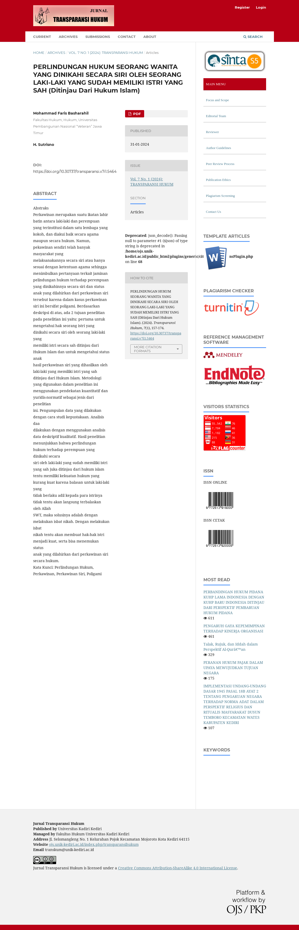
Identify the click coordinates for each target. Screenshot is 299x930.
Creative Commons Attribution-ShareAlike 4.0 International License (177, 867)
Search (253, 37)
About (149, 37)
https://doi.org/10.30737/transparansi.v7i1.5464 (74, 171)
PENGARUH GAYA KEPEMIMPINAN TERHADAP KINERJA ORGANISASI (234, 628)
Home (38, 52)
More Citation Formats (148, 349)
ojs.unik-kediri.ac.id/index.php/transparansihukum (94, 844)
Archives (68, 37)
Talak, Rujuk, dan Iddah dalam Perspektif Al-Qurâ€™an (230, 647)
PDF (136, 114)
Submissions (97, 37)
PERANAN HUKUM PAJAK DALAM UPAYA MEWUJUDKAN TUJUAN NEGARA (233, 667)
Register (242, 7)
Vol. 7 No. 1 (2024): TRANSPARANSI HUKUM (106, 52)
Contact (127, 37)
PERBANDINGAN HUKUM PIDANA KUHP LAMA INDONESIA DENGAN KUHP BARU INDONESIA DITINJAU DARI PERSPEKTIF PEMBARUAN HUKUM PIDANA (233, 602)
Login (261, 7)
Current (42, 37)
